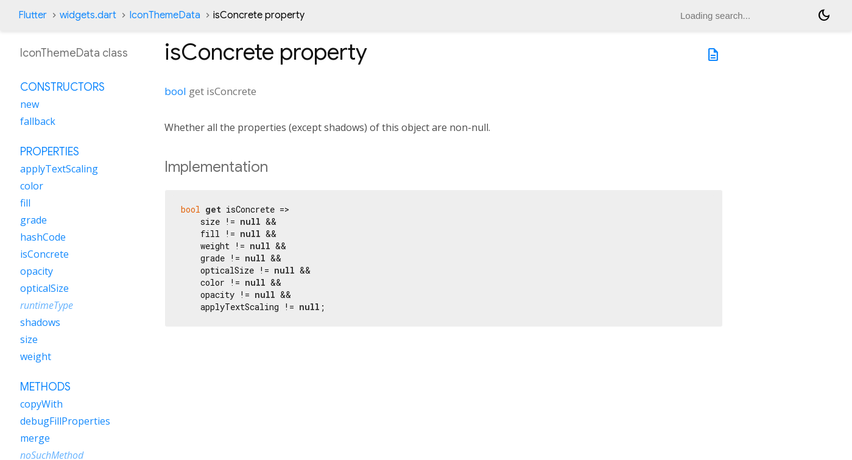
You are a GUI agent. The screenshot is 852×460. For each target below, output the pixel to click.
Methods (45, 387)
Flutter (32, 15)
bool (175, 91)
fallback (37, 121)
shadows (40, 322)
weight (35, 356)
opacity (36, 271)
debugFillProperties (65, 421)
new (29, 104)
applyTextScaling (59, 168)
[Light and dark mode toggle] (824, 15)
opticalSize (44, 288)
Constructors (62, 87)
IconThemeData (164, 15)
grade (33, 220)
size (29, 339)
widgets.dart (88, 15)
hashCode (43, 237)
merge (35, 438)
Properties (49, 151)
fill (25, 203)
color (31, 186)
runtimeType (46, 305)
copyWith (41, 404)
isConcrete (44, 254)
